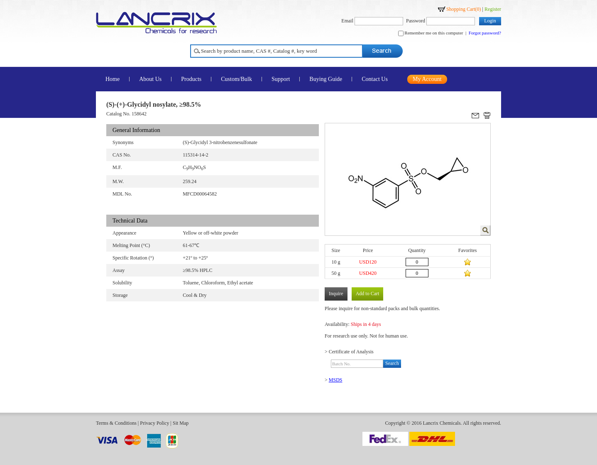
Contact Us (375, 79)
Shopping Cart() (463, 9)
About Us (150, 79)
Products (191, 79)
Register (492, 9)
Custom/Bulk (236, 79)
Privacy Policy (154, 423)
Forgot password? (485, 32)
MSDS (336, 380)
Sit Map (180, 423)
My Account (427, 79)
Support (281, 79)
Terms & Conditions (116, 423)
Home (112, 79)
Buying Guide (325, 79)
